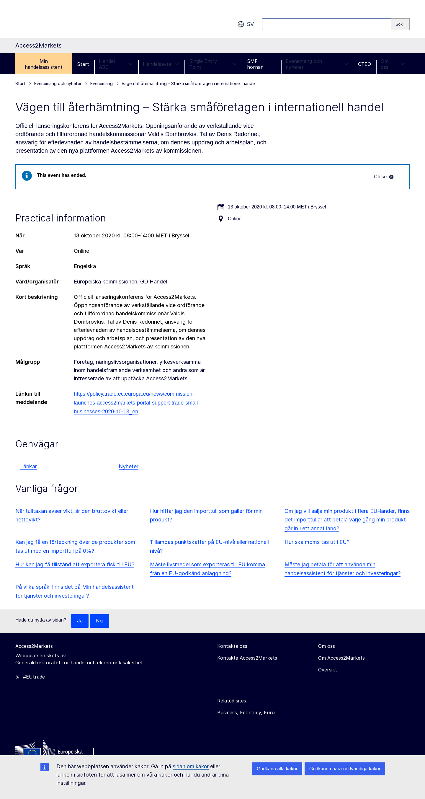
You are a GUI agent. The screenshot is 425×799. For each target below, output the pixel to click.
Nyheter (128, 467)
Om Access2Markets (341, 659)
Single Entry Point (213, 64)
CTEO (364, 64)
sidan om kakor (191, 766)
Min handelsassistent (44, 64)
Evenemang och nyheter (317, 64)
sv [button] (245, 24)
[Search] (400, 24)
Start (83, 64)
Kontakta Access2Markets (247, 659)
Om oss (393, 64)
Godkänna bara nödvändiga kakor (344, 768)
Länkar (28, 467)
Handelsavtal (161, 64)
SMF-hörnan (255, 64)
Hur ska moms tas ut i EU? (317, 543)
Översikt (327, 671)
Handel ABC (116, 64)
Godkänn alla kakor (277, 768)
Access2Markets (34, 647)
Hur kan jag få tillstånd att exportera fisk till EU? (74, 565)
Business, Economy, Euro (246, 714)
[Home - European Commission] (58, 752)
